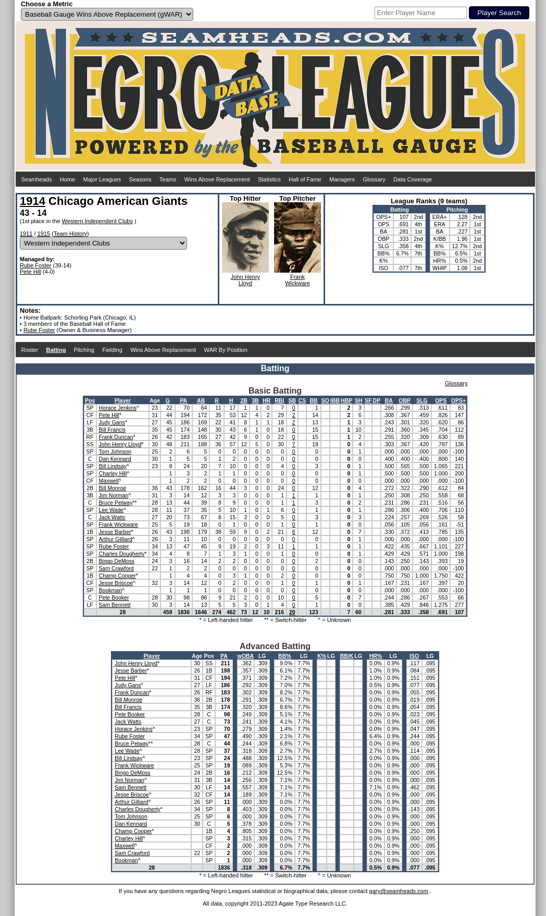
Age (155, 400)
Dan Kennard (115, 459)
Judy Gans (112, 422)
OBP (405, 400)
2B (244, 400)
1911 (26, 233)
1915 (44, 233)
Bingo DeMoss (116, 561)
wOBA (246, 656)
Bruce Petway (116, 502)
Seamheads (36, 179)
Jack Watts (112, 517)
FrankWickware (297, 280)
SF (368, 400)
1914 (32, 200)
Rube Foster (36, 265)
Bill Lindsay (113, 466)
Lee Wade (111, 510)
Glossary (374, 179)
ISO (414, 656)
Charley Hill (113, 473)
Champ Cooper (117, 575)
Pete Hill (30, 271)
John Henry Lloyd (120, 444)
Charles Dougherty (122, 554)
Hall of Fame (305, 179)
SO (325, 400)
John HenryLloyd (245, 280)
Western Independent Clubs (97, 221)
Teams (167, 179)
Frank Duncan (116, 437)
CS (302, 400)
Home (67, 179)
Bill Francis (112, 429)
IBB (335, 400)
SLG (422, 400)
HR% (375, 656)
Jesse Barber (115, 532)
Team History (70, 233)
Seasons (140, 179)
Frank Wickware (118, 524)
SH (359, 400)
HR (266, 400)
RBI (279, 400)
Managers (342, 179)
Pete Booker (114, 597)
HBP (346, 400)
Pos (90, 400)
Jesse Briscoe (116, 583)
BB (313, 400)
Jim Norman (114, 495)
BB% (284, 656)
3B (255, 400)
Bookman (110, 590)
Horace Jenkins (117, 408)
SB (292, 400)
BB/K (347, 656)
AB (201, 400)
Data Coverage (412, 179)
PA (183, 400)
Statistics (269, 179)
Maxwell (109, 481)
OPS (440, 400)
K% (321, 656)
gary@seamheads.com (398, 891)
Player (123, 400)
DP (376, 400)
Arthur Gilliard (115, 539)
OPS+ (458, 400)
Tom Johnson (115, 451)
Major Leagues (102, 179)
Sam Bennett (115, 605)
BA (389, 400)
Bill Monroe (113, 488)
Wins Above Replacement (217, 179)
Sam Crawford (116, 568)
